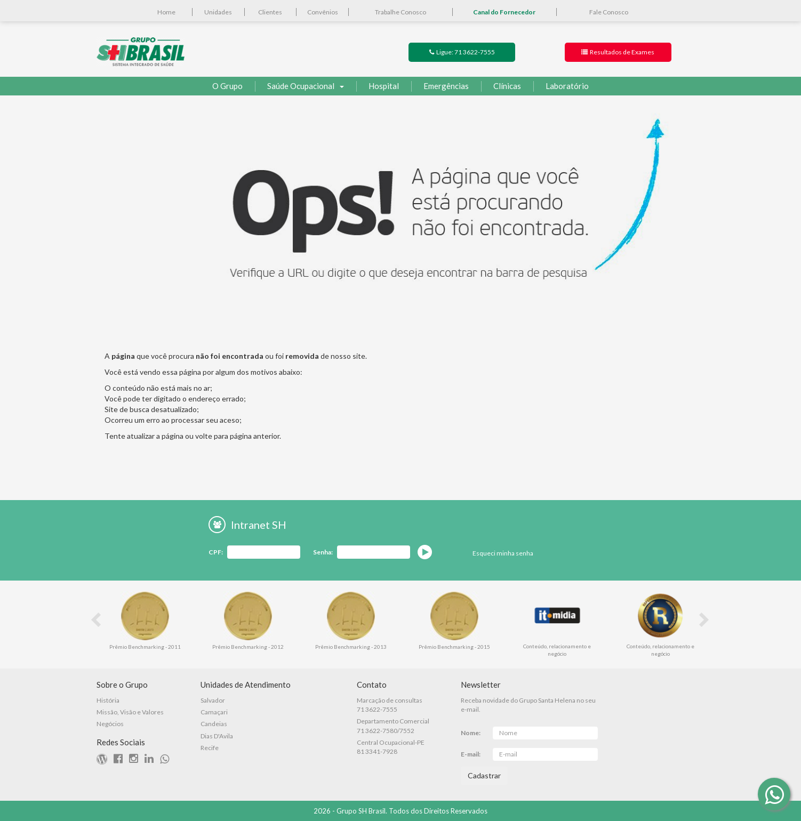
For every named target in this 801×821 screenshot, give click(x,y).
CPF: (216, 552)
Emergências (440, 86)
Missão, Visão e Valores (130, 712)
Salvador (213, 700)
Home (166, 12)
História (108, 700)
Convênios (322, 12)
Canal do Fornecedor (504, 12)
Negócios (110, 724)
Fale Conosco (608, 12)
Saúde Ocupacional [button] (299, 86)
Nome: (470, 733)
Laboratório (561, 86)
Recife (210, 748)
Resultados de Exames (617, 52)
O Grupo (227, 86)
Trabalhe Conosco (400, 12)
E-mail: (470, 754)
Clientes (270, 12)
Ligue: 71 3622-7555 (462, 52)
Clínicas (501, 86)
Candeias (214, 724)
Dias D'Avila (217, 736)
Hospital (377, 86)
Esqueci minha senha (502, 553)
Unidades (218, 12)
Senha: (323, 552)
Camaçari (214, 712)
